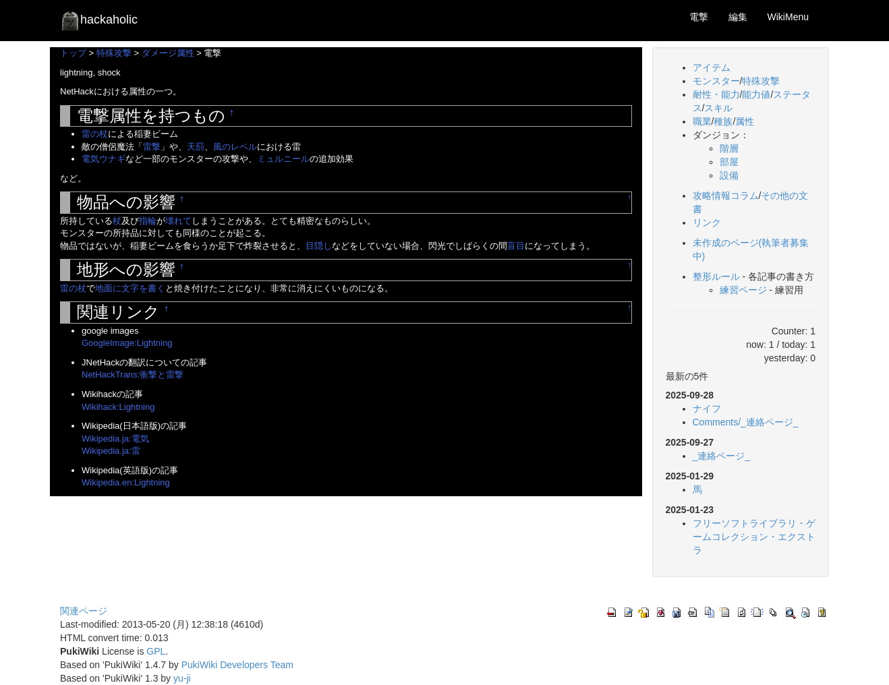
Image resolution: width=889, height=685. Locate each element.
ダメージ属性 (168, 53)
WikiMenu (788, 16)
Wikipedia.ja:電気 (115, 439)
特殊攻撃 (114, 53)
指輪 (147, 221)
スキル (718, 107)
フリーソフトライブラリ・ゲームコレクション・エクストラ (754, 537)
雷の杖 (95, 134)
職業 (702, 121)
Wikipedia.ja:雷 (111, 451)
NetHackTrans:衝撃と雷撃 (132, 374)
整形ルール (716, 276)
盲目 (516, 246)
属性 (744, 121)
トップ (73, 53)
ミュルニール (283, 159)
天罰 (195, 147)
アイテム (711, 67)
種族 (723, 121)
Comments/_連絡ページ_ (746, 422)
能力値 (756, 94)
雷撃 (152, 147)
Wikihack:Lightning (118, 407)
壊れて (178, 221)
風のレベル (235, 147)
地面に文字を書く (130, 288)
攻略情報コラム (726, 195)
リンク (707, 222)
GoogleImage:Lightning (127, 343)
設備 (729, 175)
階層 (729, 148)
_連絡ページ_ (722, 455)
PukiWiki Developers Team (237, 664)
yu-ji (182, 678)
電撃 (698, 16)
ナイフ (707, 408)
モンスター (716, 81)
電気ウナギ (103, 159)
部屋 (729, 161)
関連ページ (83, 610)
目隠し (319, 246)
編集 (737, 16)
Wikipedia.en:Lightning (126, 482)
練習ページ (743, 290)
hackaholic (99, 20)
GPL (155, 651)
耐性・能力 (716, 94)
